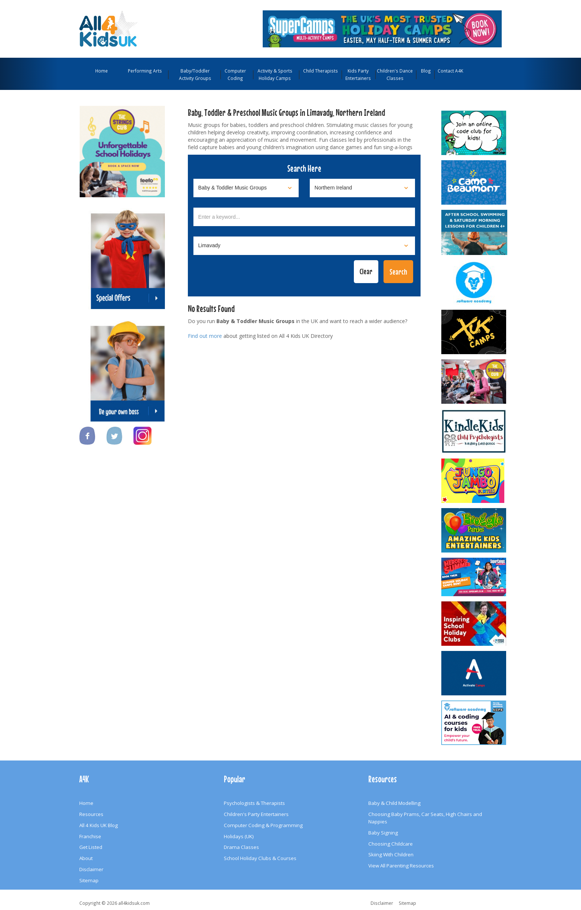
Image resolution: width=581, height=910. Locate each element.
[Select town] (304, 245)
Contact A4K (450, 71)
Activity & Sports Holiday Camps (275, 74)
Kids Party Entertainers (358, 74)
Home (101, 71)
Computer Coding (235, 74)
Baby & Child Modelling (394, 803)
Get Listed (90, 847)
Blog (426, 71)
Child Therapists (320, 71)
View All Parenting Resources (401, 865)
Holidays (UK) (239, 836)
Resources (91, 814)
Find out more (205, 335)
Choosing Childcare (390, 843)
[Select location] (362, 188)
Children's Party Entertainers (256, 814)
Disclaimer (91, 869)
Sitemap (89, 880)
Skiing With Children (391, 854)
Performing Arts (145, 71)
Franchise (90, 836)
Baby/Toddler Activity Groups (195, 74)
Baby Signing (383, 832)
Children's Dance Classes (395, 74)
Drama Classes (241, 847)
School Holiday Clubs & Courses (260, 858)
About (86, 858)
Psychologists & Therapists (254, 803)
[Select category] (246, 188)
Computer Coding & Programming (263, 825)
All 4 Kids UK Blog (98, 825)
